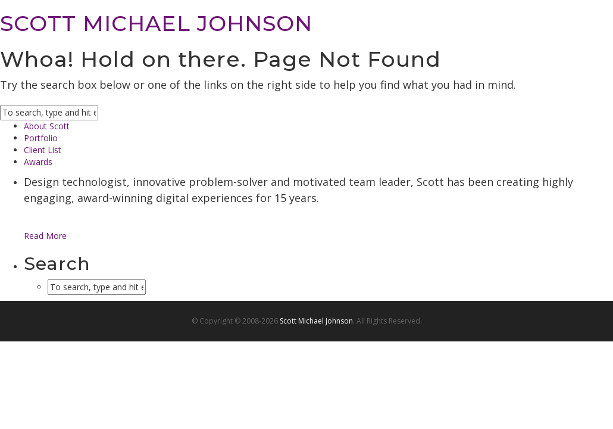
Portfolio (41, 138)
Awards (38, 161)
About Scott (47, 126)
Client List (42, 150)
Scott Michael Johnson (316, 321)
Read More (45, 235)
